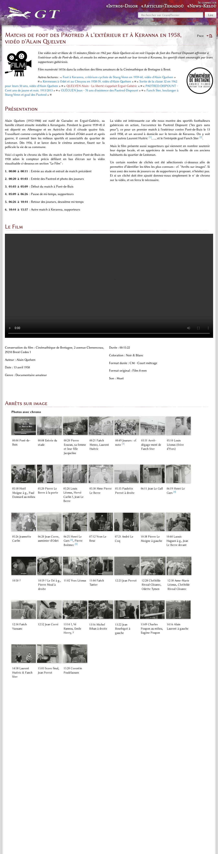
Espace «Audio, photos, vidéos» (48, 825)
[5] (70, 542)
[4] (185, 492)
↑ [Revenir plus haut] (12, 709)
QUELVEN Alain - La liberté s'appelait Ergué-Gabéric (101, 86)
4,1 (22, 738)
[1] (150, 137)
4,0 (15, 738)
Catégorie (17, 825)
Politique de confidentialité (78, 846)
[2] (200, 137)
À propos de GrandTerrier (117, 846)
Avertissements (147, 846)
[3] (134, 446)
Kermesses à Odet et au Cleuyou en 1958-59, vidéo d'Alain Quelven (87, 81)
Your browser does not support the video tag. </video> (109, 286)
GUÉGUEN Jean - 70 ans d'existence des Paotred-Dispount (99, 90)
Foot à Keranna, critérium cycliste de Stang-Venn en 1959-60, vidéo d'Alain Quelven (118, 77)
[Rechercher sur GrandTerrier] (170, 15)
